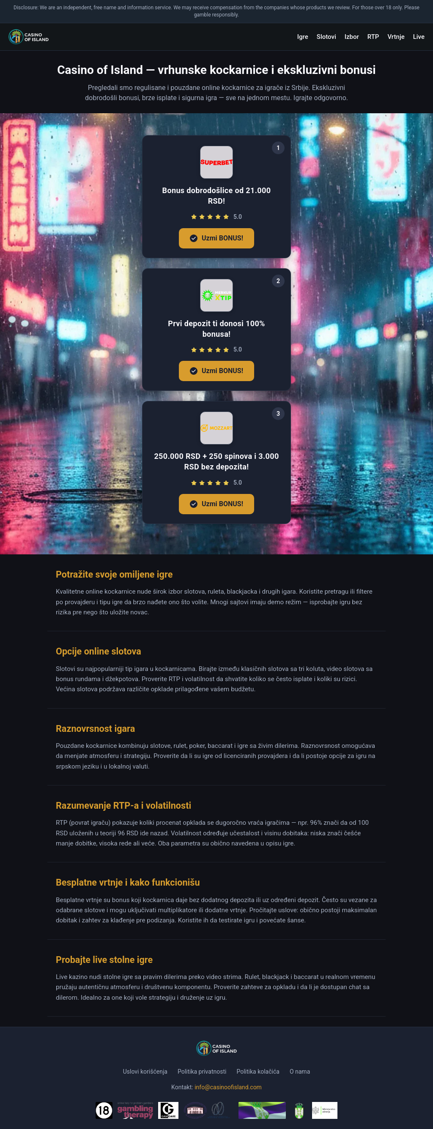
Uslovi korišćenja (145, 1071)
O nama (300, 1071)
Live (419, 37)
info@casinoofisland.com (228, 1087)
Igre (302, 37)
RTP (373, 37)
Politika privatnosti (202, 1071)
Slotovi (326, 37)
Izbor (352, 37)
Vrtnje (395, 37)
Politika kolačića (257, 1071)
